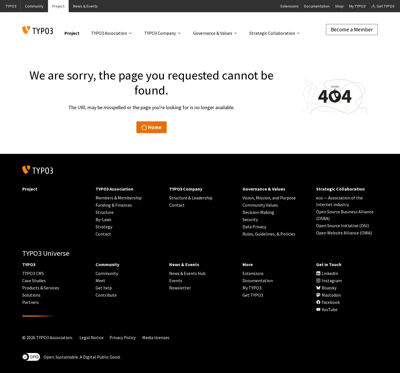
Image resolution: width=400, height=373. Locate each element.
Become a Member (352, 29)
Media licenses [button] (155, 337)
